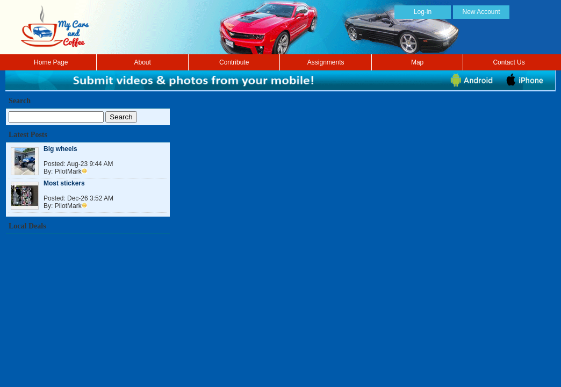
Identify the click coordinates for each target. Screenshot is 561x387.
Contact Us (508, 62)
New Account (481, 12)
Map (417, 62)
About (142, 62)
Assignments (325, 62)
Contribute (234, 62)
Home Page (51, 62)
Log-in (422, 12)
